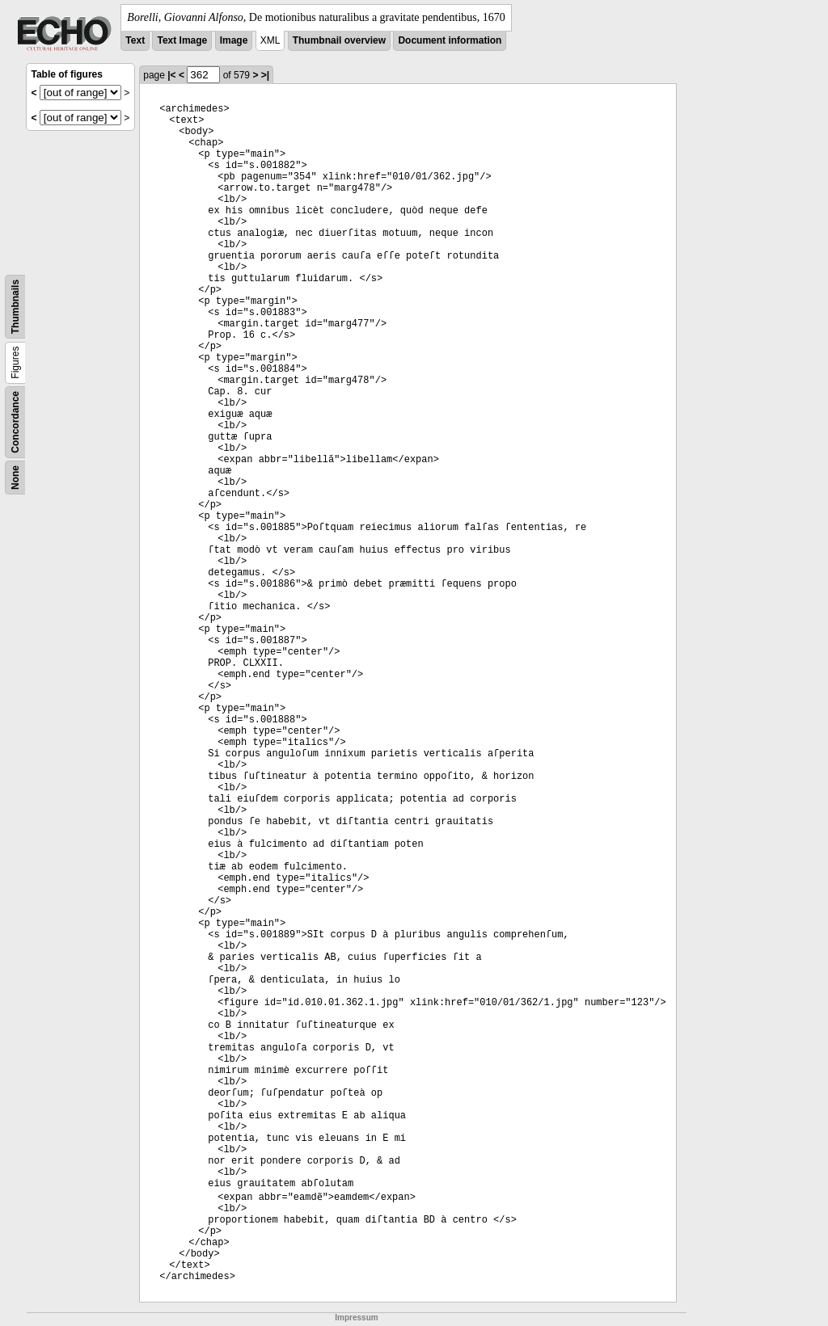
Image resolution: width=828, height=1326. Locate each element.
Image (234, 40)
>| (265, 75)
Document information (449, 40)
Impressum (356, 1317)
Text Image (182, 40)
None (15, 477)
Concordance (15, 422)
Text (135, 40)
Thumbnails (15, 307)
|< (171, 75)
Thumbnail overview (339, 40)
